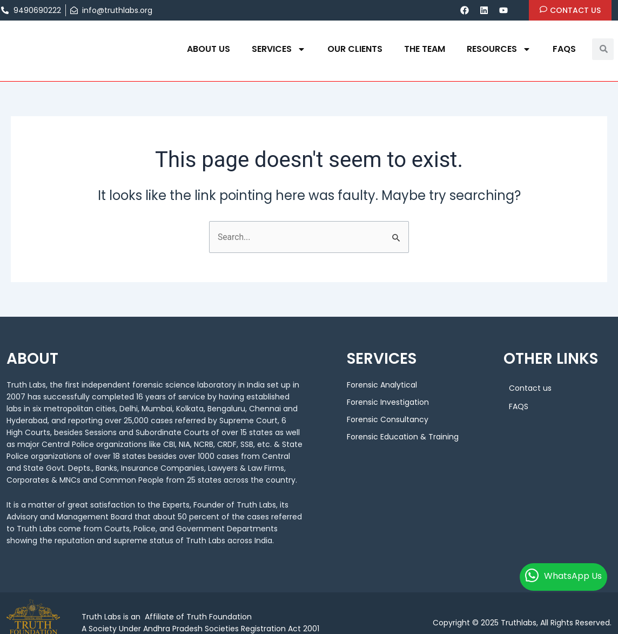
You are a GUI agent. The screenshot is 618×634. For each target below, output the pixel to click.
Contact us (530, 388)
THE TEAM (424, 49)
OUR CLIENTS (354, 49)
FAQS (564, 49)
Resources (499, 49)
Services (279, 49)
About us (208, 49)
